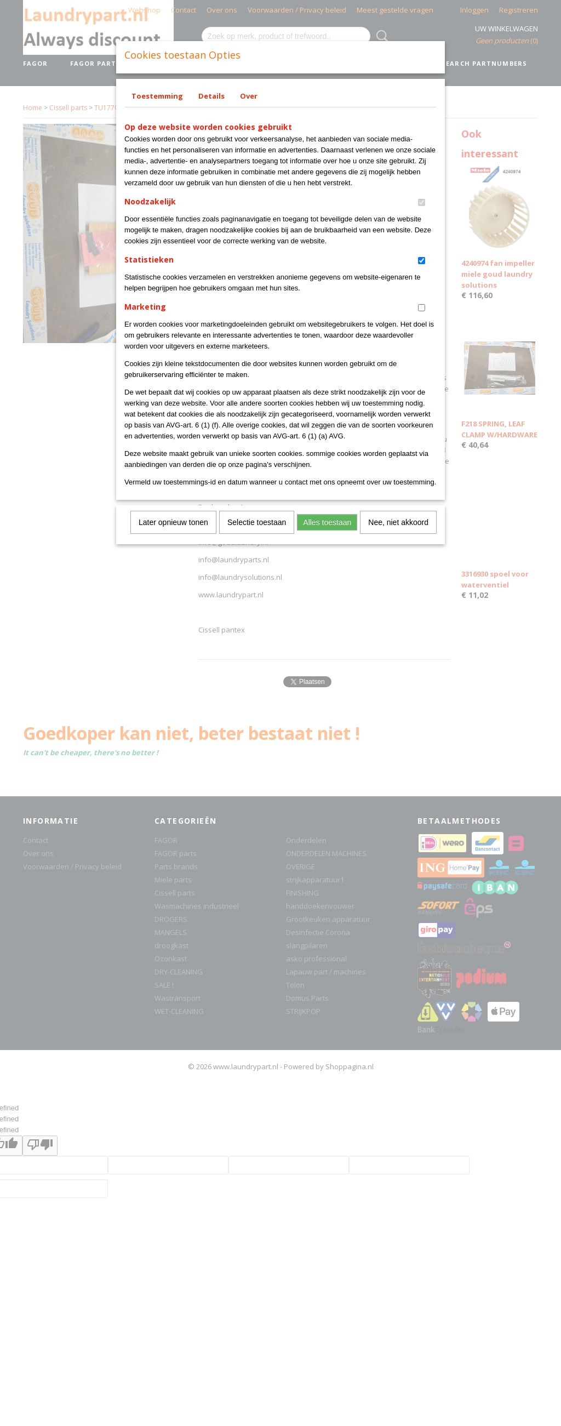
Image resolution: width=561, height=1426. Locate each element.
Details (211, 96)
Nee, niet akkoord (398, 522)
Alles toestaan (327, 522)
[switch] (421, 202)
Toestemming (157, 96)
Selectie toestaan (256, 522)
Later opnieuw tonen (173, 522)
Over (248, 96)
